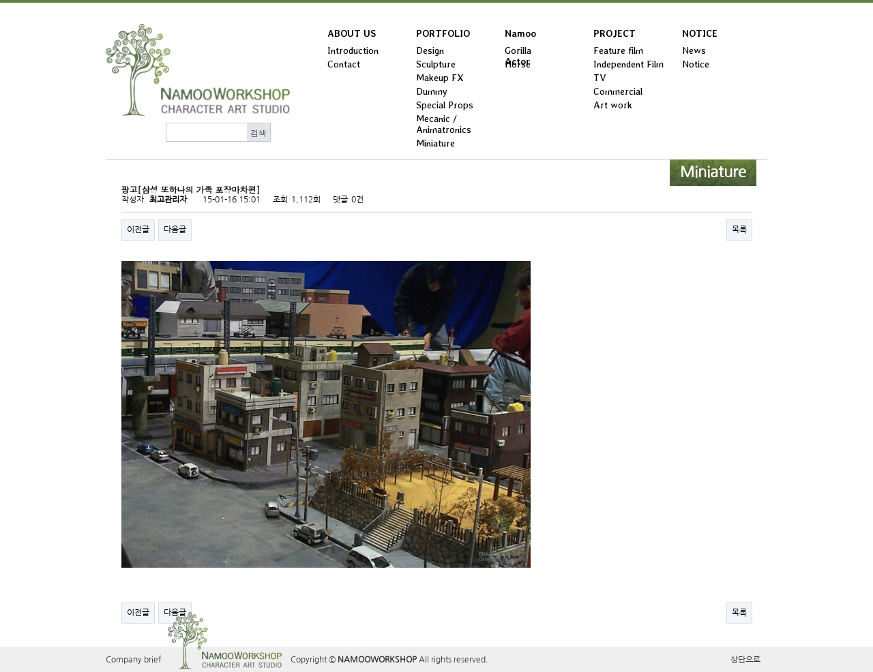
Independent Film (628, 64)
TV (599, 77)
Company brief (133, 660)
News (694, 50)
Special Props (444, 105)
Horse (518, 64)
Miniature (435, 143)
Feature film (618, 50)
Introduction (353, 50)
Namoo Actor (520, 36)
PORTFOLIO (443, 33)
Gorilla (518, 50)
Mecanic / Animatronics (443, 124)
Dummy (431, 91)
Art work (612, 105)
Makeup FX (440, 77)
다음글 (175, 230)
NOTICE (699, 33)
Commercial (617, 91)
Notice (695, 64)
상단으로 (745, 660)
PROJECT (614, 33)
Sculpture (436, 64)
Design (430, 50)
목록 (739, 230)
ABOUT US (351, 33)
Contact (343, 64)
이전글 (138, 230)
